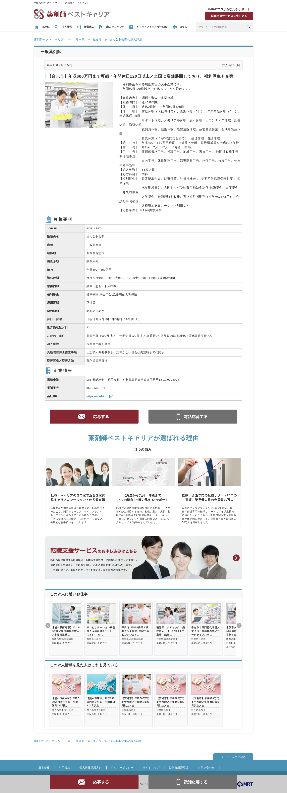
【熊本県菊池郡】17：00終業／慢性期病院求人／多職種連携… (66, 631)
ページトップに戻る (233, 757)
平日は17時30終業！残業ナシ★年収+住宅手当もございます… (135, 631)
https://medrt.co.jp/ (99, 396)
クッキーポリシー (122, 767)
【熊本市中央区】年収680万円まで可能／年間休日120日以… (65, 702)
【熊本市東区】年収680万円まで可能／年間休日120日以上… (101, 702)
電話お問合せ (192, 782)
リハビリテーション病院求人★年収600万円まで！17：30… (101, 631)
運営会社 (44, 767)
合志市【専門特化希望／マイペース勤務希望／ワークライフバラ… (205, 631)
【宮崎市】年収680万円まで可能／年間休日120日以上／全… (135, 702)
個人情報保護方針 (91, 767)
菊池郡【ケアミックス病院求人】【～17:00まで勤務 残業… (170, 631)
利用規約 (64, 767)
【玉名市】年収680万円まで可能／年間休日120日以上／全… (205, 702)
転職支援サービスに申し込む (229, 15)
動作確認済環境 (179, 767)
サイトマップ (151, 767)
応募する (94, 782)
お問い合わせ (206, 767)
